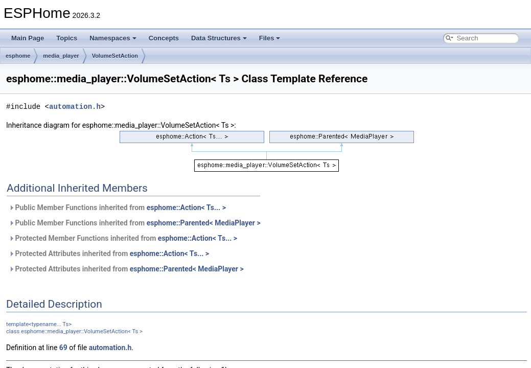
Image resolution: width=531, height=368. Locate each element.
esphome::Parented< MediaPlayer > (204, 223)
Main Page (27, 38)
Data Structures (219, 38)
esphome (18, 56)
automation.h (75, 106)
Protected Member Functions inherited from (123, 238)
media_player (61, 56)
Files (270, 38)
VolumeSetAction (115, 56)
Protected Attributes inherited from (109, 253)
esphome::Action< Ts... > (186, 207)
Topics (66, 38)
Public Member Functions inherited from (117, 207)
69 (63, 347)
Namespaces (112, 38)
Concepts (164, 38)
